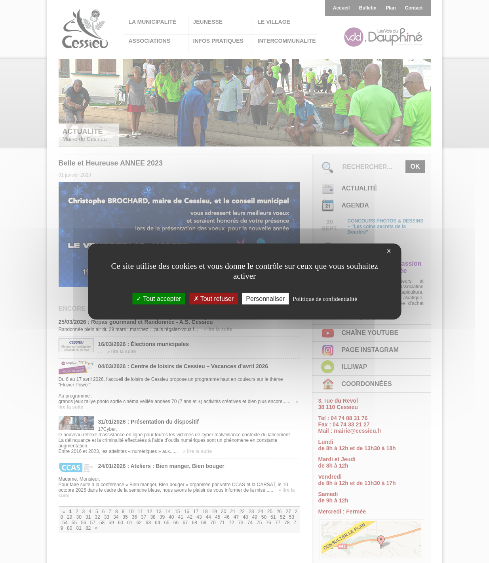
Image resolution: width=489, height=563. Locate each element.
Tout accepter (158, 298)
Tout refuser (214, 298)
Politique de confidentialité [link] (325, 299)
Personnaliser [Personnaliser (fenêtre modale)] (265, 298)
